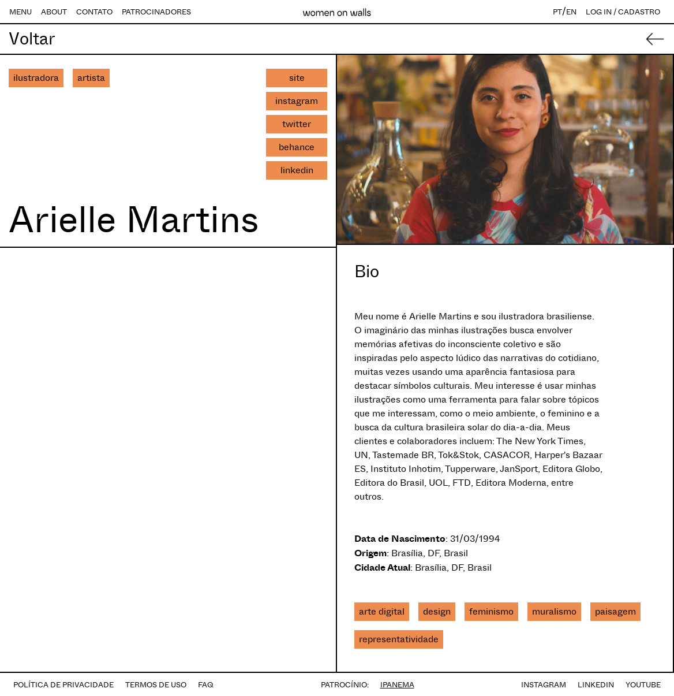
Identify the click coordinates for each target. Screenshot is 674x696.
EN (571, 12)
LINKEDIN (596, 685)
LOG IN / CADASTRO (623, 12)
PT (557, 12)
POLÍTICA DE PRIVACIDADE (63, 685)
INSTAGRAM (543, 685)
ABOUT (54, 12)
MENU (20, 12)
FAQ (206, 685)
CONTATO (94, 12)
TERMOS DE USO (155, 685)
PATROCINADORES (156, 12)
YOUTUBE (643, 685)
